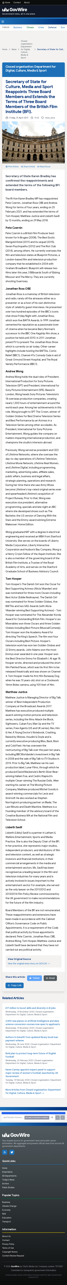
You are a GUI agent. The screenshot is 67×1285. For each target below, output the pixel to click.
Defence (52, 27)
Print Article (12, 166)
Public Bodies (8, 1187)
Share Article (28, 166)
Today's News (8, 1179)
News (14, 49)
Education (6, 1217)
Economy (6, 1210)
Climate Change (9, 1206)
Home (6, 2)
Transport (6, 1221)
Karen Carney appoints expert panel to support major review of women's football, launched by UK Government (32, 1073)
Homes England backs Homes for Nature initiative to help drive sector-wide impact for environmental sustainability (28, 1118)
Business (18, 27)
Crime (41, 27)
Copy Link (14, 985)
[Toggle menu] (3, 21)
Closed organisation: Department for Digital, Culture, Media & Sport (27, 49)
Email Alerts (7, 1172)
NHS (4, 1214)
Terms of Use (8, 1248)
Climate (30, 27)
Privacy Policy (8, 1244)
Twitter (34, 978)
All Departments (9, 1176)
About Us (6, 1236)
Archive (5, 1183)
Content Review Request (13, 1255)
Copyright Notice (10, 1252)
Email (50, 978)
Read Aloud (43, 166)
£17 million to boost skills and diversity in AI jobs (31, 1008)
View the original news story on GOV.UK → (29, 963)
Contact (17, 2)
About (27, 2)
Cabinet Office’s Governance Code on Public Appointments (30, 923)
